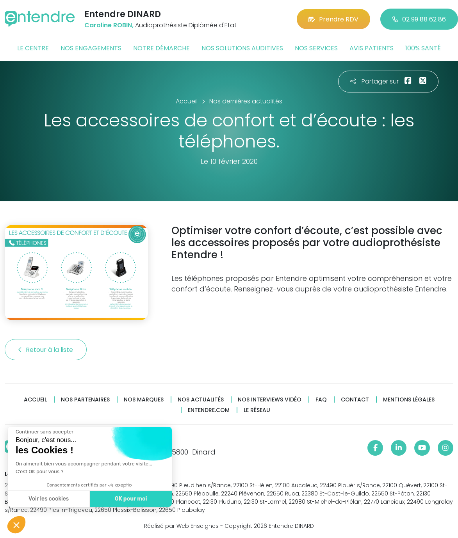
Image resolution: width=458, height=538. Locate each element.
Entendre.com (209, 410)
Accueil (35, 399)
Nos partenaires (85, 399)
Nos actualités (201, 399)
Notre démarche (161, 48)
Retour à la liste (46, 349)
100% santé (423, 48)
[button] (16, 524)
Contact (355, 399)
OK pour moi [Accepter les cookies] (130, 498)
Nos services (316, 48)
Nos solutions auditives (242, 48)
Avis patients (371, 48)
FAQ (321, 399)
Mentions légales (409, 399)
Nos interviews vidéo (269, 399)
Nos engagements (91, 48)
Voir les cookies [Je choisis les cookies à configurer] (48, 498)
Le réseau (257, 410)
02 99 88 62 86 (419, 19)
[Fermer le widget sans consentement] (44, 432)
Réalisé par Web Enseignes (181, 526)
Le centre (33, 48)
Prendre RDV (333, 19)
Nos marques (144, 399)
